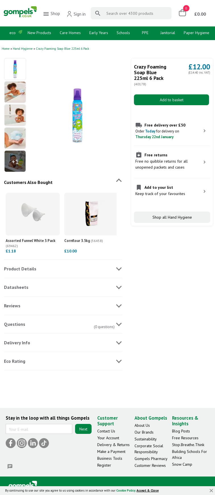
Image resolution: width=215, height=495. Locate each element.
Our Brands (144, 432)
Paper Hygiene (196, 32)
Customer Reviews (150, 465)
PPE (145, 32)
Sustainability (146, 439)
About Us (142, 425)
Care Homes (70, 32)
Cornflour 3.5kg (83, 240)
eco (12, 32)
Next (83, 429)
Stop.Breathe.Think (188, 444)
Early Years (98, 32)
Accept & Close (148, 490)
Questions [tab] (14, 324)
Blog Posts (181, 431)
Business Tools (109, 458)
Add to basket (171, 99)
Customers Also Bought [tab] (28, 182)
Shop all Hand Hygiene (172, 217)
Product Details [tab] (20, 269)
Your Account (108, 437)
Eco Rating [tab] (14, 361)
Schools (123, 32)
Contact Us (106, 431)
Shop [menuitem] (51, 14)
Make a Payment (111, 451)
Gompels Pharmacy (151, 458)
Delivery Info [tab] (17, 342)
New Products (39, 32)
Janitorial (167, 32)
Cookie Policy (125, 490)
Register (104, 465)
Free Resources (185, 437)
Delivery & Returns (113, 444)
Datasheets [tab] (16, 287)
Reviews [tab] (12, 305)
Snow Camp (182, 464)
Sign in (76, 14)
